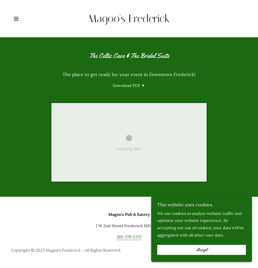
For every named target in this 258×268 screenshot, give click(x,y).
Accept (201, 250)
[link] (129, 20)
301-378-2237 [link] (129, 236)
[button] (16, 19)
